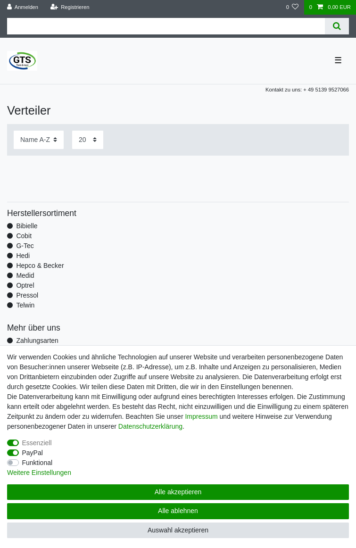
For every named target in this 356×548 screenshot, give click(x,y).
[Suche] (337, 26)
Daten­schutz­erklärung (150, 426)
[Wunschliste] (292, 7)
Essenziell (37, 443)
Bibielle (26, 226)
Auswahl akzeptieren (178, 530)
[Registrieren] (69, 7)
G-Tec (24, 245)
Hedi (23, 255)
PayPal (32, 453)
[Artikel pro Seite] (87, 140)
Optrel (25, 285)
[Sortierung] (39, 140)
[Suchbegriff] (166, 26)
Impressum (201, 416)
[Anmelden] (23, 7)
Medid (25, 275)
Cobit (24, 236)
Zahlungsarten (37, 340)
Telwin (25, 305)
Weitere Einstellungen (39, 472)
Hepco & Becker (40, 265)
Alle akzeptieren (178, 492)
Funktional (37, 462)
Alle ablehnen (178, 511)
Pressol (27, 295)
